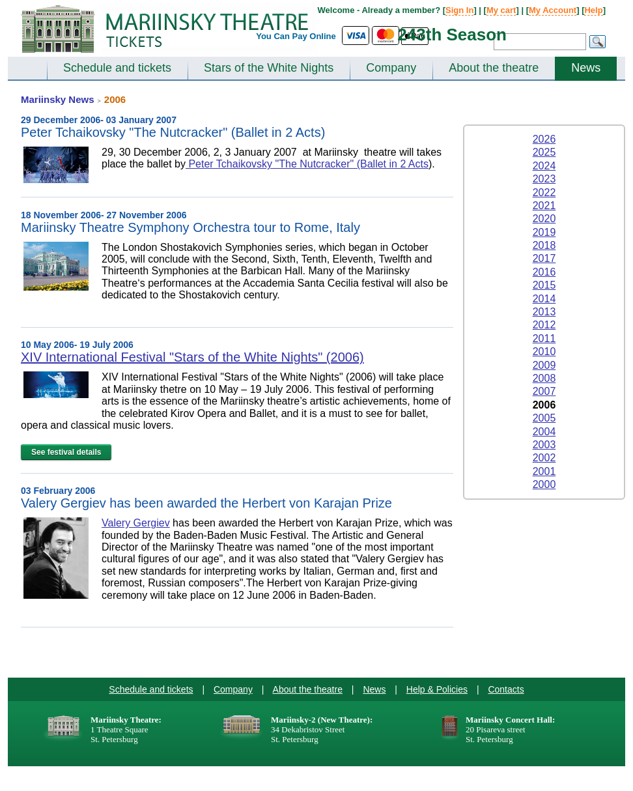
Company (391, 67)
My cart (501, 10)
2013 (544, 311)
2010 (544, 351)
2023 (544, 178)
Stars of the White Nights (268, 67)
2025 (544, 152)
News (585, 67)
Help (593, 10)
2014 (544, 298)
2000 (544, 484)
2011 (544, 338)
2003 (544, 444)
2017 (544, 258)
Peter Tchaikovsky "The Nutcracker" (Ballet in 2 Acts (307, 163)
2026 (544, 139)
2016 (544, 272)
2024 (544, 165)
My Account (552, 10)
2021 (544, 205)
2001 (544, 471)
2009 (544, 365)
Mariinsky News (57, 99)
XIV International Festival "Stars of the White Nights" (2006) (192, 357)
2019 (544, 232)
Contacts (506, 689)
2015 (544, 285)
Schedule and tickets (117, 67)
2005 (544, 418)
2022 (544, 192)
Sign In (459, 10)
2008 (544, 378)
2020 (544, 218)
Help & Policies (437, 689)
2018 (544, 245)
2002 (544, 457)
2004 (544, 431)
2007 (544, 391)
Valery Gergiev (136, 522)
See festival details (66, 452)
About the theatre (494, 67)
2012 (544, 324)
